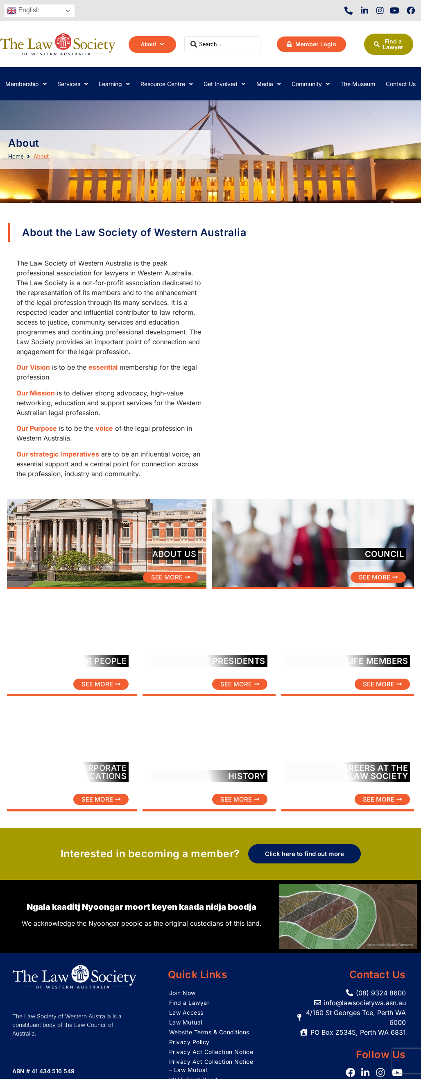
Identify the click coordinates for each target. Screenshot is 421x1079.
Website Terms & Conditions (209, 1032)
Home (16, 156)
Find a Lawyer (189, 1002)
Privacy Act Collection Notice (211, 1051)
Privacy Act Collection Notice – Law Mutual (211, 1065)
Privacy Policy (189, 1041)
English (23, 11)
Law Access (186, 1012)
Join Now (182, 992)
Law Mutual (185, 1022)
